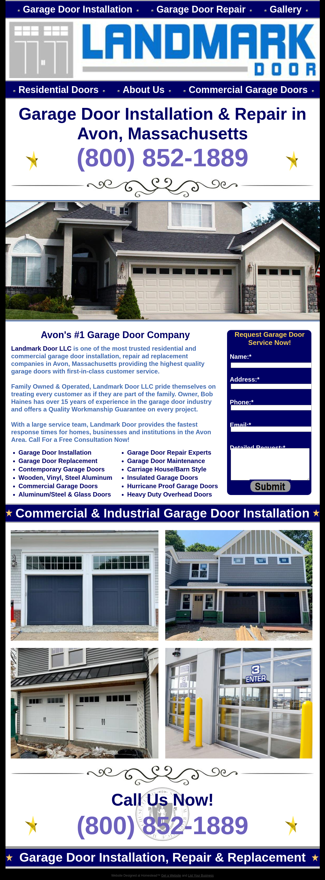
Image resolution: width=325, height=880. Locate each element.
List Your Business (201, 875)
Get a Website (171, 875)
